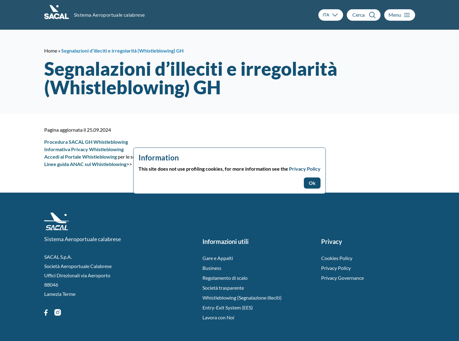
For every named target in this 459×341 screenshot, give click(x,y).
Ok (312, 183)
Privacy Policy (305, 169)
